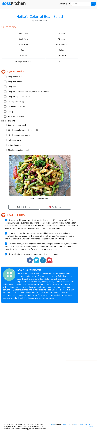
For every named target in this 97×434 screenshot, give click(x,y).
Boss (13, 3)
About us (89, 424)
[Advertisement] (39, 331)
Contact (90, 427)
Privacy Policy (67, 424)
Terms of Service (79, 424)
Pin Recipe (55, 207)
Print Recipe (24, 207)
